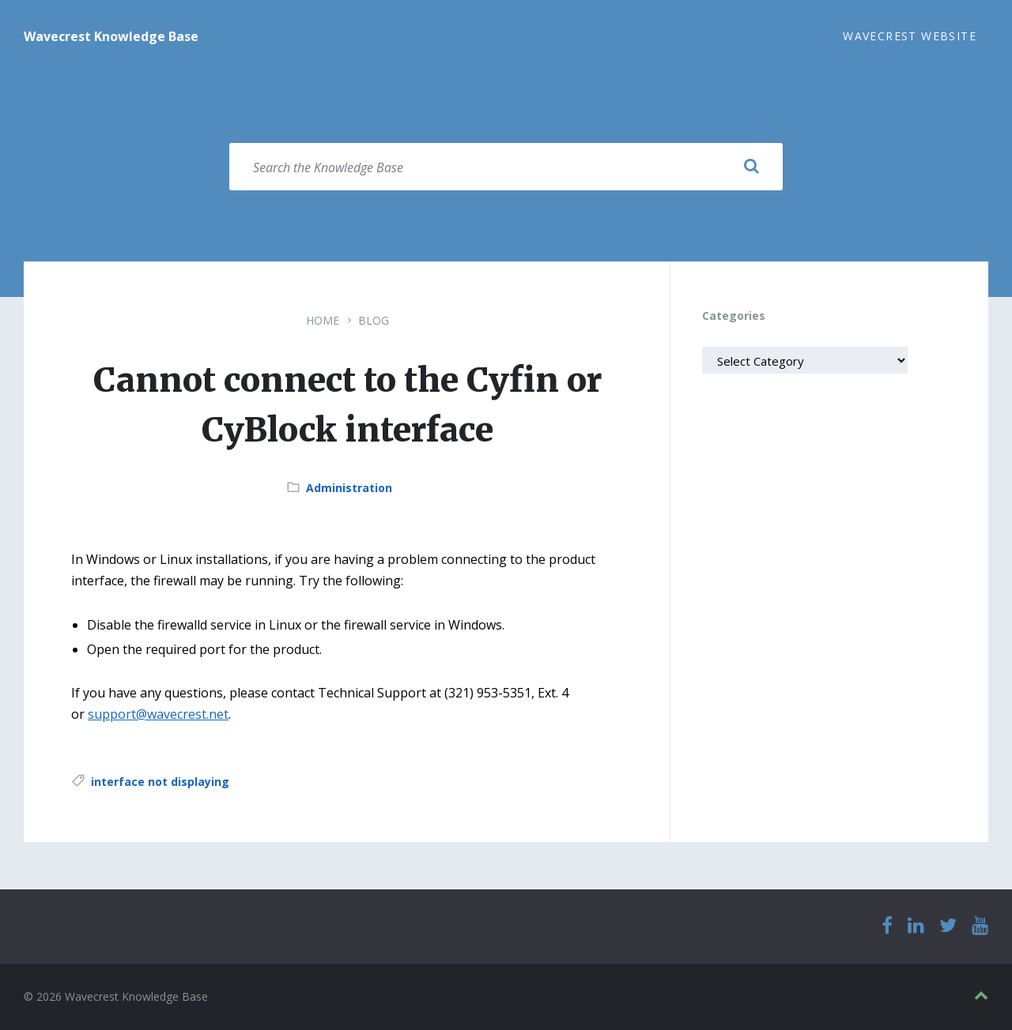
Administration (349, 487)
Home (322, 320)
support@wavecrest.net (158, 714)
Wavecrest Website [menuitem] (909, 35)
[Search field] (506, 166)
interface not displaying (160, 781)
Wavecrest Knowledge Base (111, 36)
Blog (373, 320)
